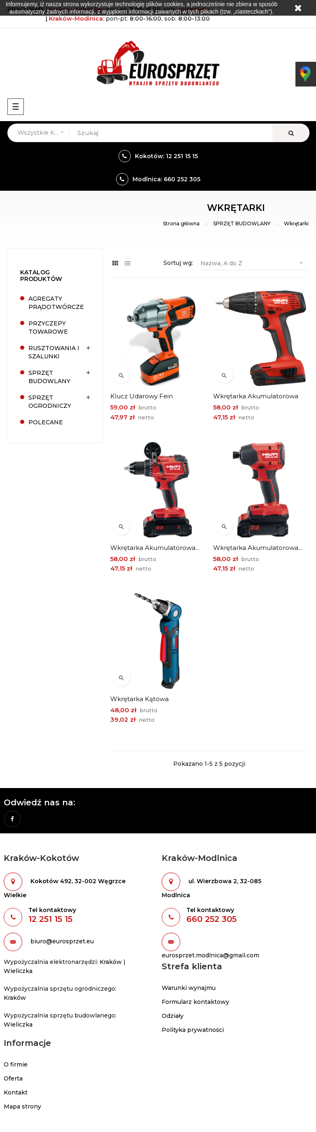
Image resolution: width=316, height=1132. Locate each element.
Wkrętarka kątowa (139, 699)
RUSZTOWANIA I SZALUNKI (53, 352)
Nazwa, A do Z (254, 263)
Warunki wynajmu (189, 988)
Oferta (13, 1078)
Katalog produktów (41, 275)
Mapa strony (22, 1106)
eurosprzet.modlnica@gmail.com (210, 955)
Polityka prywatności (193, 1030)
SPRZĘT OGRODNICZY (49, 401)
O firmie (16, 1064)
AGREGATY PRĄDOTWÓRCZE (56, 303)
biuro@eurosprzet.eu (62, 941)
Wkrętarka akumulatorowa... (154, 548)
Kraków (111, 962)
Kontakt (16, 1092)
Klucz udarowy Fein (141, 396)
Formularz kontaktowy (195, 1002)
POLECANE (45, 422)
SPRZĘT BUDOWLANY (49, 377)
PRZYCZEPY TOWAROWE (48, 327)
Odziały (173, 1016)
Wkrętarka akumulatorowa (255, 396)
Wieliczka (18, 971)
